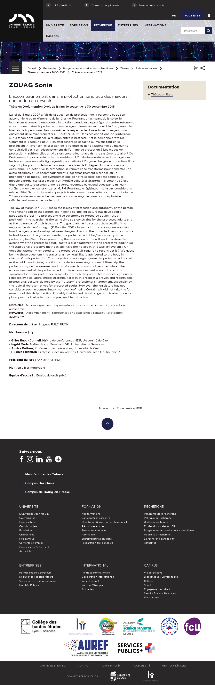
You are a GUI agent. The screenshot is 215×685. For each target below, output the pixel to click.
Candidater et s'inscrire (96, 518)
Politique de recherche (158, 518)
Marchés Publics (29, 585)
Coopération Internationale (98, 576)
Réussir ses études (93, 526)
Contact (83, 665)
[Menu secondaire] (15, 68)
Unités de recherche (156, 522)
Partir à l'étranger (92, 585)
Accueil (31, 68)
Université (55, 25)
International (156, 25)
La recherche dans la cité (159, 538)
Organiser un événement (34, 547)
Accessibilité (141, 665)
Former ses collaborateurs (35, 572)
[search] (196, 30)
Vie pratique (151, 597)
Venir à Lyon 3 (90, 581)
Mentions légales (174, 665)
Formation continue (94, 530)
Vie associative (153, 572)
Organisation (27, 522)
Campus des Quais (39, 483)
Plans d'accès (111, 665)
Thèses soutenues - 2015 (87, 72)
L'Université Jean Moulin (34, 513)
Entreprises (128, 25)
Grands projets (28, 526)
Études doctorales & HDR (159, 526)
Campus (52, 36)
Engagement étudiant (157, 589)
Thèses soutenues (146, 68)
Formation (79, 25)
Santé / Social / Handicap (160, 593)
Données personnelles (82, 676)
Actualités (25, 551)
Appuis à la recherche (157, 534)
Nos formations (91, 513)
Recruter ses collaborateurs (36, 576)
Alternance (88, 534)
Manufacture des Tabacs (44, 474)
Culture (148, 581)
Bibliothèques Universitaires (161, 576)
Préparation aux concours (97, 542)
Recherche (103, 25)
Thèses (124, 68)
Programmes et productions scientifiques (88, 68)
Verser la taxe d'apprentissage (37, 581)
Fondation (25, 530)
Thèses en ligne (162, 94)
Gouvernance (27, 518)
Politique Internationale (96, 572)
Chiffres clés (26, 534)
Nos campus (26, 538)
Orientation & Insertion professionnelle (105, 522)
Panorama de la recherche (160, 513)
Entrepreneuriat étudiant (97, 538)
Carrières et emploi (31, 542)
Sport (147, 585)
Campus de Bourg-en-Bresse (47, 492)
